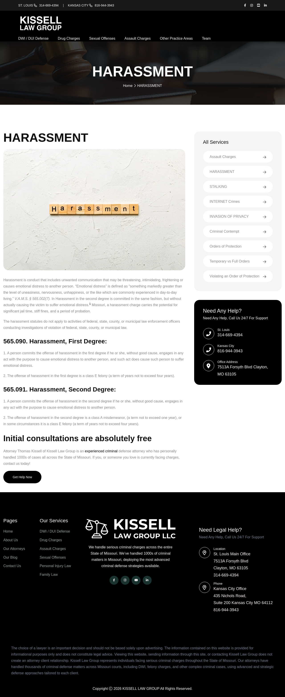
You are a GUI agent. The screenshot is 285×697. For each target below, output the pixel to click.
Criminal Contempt (224, 231)
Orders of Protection (226, 246)
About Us (10, 540)
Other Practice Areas (176, 38)
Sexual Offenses (102, 38)
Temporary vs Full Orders (230, 261)
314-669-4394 (49, 5)
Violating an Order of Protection (234, 276)
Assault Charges (137, 38)
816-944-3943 (104, 5)
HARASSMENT (222, 171)
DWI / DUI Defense (33, 38)
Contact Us (12, 566)
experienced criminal (101, 451)
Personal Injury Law (55, 566)
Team (206, 38)
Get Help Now (22, 477)
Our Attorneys (14, 548)
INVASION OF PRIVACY (229, 216)
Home (128, 85)
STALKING (218, 186)
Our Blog (10, 557)
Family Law (49, 574)
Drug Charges (69, 38)
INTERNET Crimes (225, 201)
